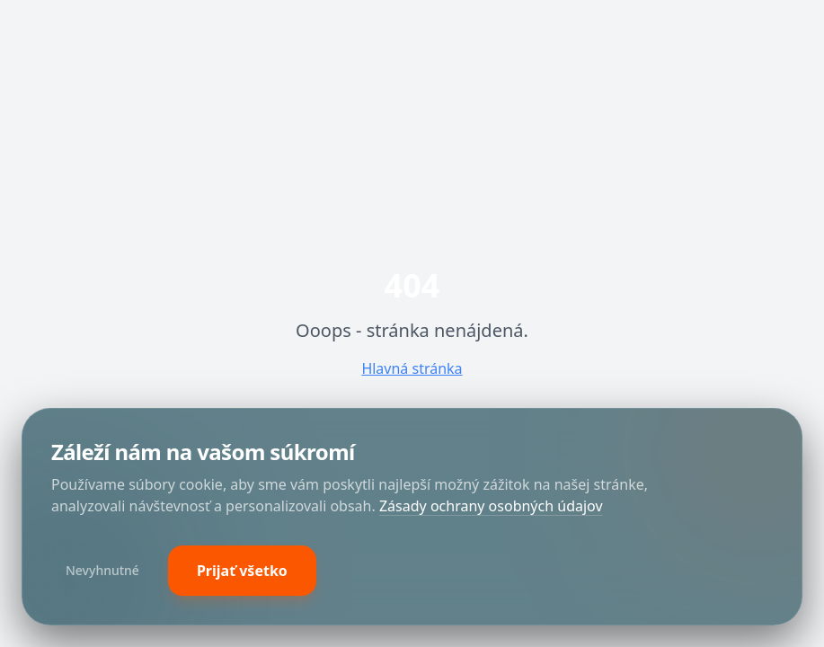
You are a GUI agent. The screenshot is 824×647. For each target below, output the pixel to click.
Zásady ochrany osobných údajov (491, 506)
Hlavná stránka (411, 368)
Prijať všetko (242, 571)
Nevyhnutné (102, 570)
